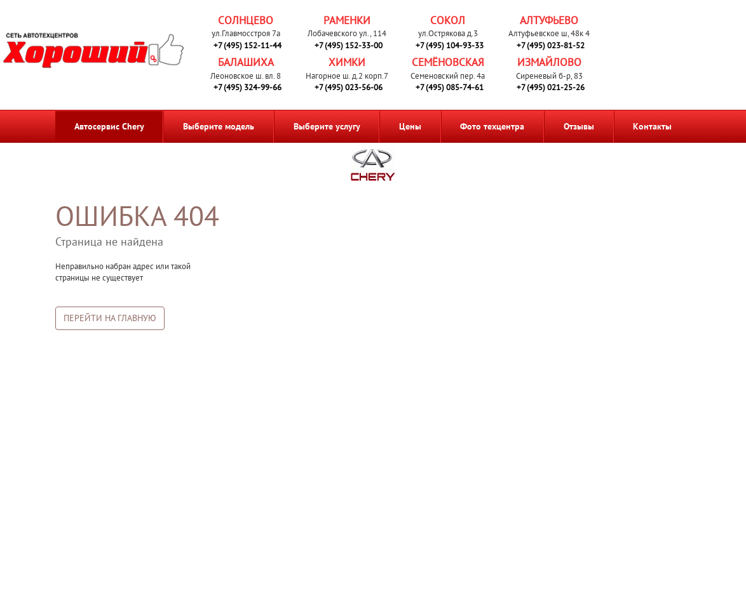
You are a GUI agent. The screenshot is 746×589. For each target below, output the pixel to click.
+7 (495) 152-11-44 (247, 45)
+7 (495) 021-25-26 (551, 87)
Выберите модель (218, 126)
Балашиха (246, 62)
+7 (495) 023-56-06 (349, 87)
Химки (347, 62)
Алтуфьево (549, 20)
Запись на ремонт (664, 47)
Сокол (447, 20)
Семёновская (448, 62)
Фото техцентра (492, 126)
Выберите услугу (327, 126)
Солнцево (245, 20)
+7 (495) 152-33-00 (349, 45)
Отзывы (579, 126)
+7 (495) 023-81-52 (551, 45)
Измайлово (549, 62)
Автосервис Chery (109, 126)
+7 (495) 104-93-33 (450, 45)
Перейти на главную (110, 318)
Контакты (652, 126)
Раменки (346, 20)
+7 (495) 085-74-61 (450, 87)
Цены (410, 126)
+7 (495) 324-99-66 (247, 87)
